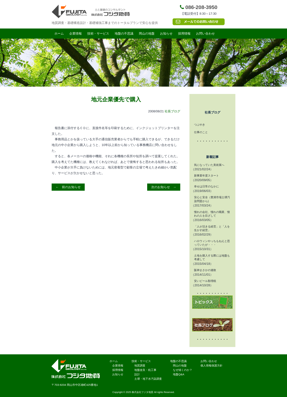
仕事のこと (201, 132)
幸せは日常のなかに (206, 186)
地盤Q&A (178, 374)
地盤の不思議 (124, 33)
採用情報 (184, 33)
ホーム (59, 33)
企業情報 (75, 33)
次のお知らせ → (163, 187)
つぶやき (199, 124)
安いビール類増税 (205, 280)
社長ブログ (172, 111)
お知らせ (166, 33)
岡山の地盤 (147, 33)
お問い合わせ (205, 33)
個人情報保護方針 (211, 365)
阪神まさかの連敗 (205, 270)
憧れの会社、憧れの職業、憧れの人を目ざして (212, 213)
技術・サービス (98, 33)
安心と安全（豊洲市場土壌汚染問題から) (212, 199)
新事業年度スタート (206, 175)
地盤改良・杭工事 (145, 369)
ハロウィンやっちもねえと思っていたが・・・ (212, 242)
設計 (137, 374)
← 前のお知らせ (68, 187)
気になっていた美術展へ (209, 164)
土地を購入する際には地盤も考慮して (212, 257)
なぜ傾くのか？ (182, 369)
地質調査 (139, 365)
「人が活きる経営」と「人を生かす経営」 (212, 228)
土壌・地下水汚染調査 (148, 378)
